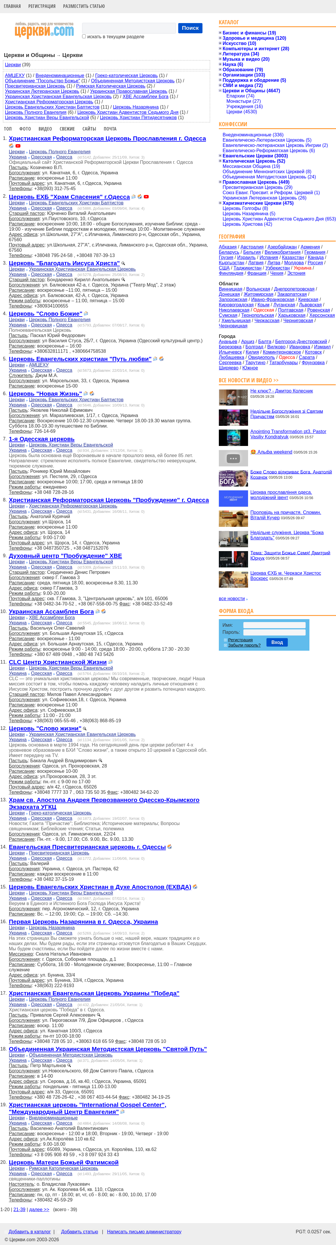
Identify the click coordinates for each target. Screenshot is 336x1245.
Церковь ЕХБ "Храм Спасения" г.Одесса (69, 196)
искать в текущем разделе (113, 36)
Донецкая (229, 294)
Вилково (276, 346)
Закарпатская (292, 294)
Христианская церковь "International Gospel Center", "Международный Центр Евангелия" (87, 1108)
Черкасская (267, 320)
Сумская (228, 315)
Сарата (307, 357)
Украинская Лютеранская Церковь (42, 91)
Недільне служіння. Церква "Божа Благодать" (287, 535)
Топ (8, 129)
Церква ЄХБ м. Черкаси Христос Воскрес (285, 576)
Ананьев (228, 341)
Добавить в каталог (29, 1231)
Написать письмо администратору (144, 1231)
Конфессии (233, 124)
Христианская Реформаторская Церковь (49, 101)
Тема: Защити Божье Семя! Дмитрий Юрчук (290, 555)
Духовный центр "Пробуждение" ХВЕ (65, 555)
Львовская (310, 304)
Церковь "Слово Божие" (45, 313)
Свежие (67, 129)
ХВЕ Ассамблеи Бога (146, 96)
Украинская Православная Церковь (128, 91)
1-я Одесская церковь (42, 438)
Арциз (247, 341)
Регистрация (42, 6)
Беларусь (229, 252)
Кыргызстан (231, 262)
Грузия (226, 257)
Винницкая (230, 288)
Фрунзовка (313, 362)
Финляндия (231, 273)
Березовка (230, 346)
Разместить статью (84, 6)
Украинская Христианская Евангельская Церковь (58, 96)
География (232, 236)
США (224, 267)
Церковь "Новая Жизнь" (45, 393)
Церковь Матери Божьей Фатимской (64, 1162)
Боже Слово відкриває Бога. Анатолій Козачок (291, 474)
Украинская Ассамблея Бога (51, 611)
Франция (256, 273)
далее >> (39, 1209)
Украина (18, 156)
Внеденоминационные (60, 75)
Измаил (322, 346)
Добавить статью (79, 1231)
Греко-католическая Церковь (126, 75)
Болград (254, 346)
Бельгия (252, 252)
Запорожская (233, 299)
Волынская (258, 288)
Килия (252, 352)
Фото (25, 129)
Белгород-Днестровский (301, 341)
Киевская (308, 299)
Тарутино (255, 362)
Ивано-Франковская (273, 299)
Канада (316, 257)
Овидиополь (261, 357)
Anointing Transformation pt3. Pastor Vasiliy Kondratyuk (288, 434)
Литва (273, 262)
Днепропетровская (294, 288)
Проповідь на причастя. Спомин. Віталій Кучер (285, 515)
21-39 (19, 1209)
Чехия (276, 273)
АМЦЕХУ (15, 75)
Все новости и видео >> (249, 380)
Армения (310, 246)
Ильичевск (230, 352)
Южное (250, 367)
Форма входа (236, 611)
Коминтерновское (282, 352)
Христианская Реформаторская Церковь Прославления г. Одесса (107, 138)
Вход (277, 642)
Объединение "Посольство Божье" (42, 80)
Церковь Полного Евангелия (35, 112)
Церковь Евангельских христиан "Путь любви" (80, 358)
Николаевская (234, 310)
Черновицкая (233, 325)
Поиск (190, 28)
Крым (264, 304)
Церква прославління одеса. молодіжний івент (281, 495)
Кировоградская (236, 304)
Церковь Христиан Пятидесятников (138, 117)
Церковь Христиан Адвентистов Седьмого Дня (128, 112)
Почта (110, 129)
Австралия (252, 246)
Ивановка (299, 346)
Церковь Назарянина (136, 107)
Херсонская (322, 315)
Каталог (229, 22)
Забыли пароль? (244, 645)
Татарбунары (283, 362)
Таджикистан (247, 267)
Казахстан (293, 257)
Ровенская (318, 310)
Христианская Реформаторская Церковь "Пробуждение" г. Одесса (109, 499)
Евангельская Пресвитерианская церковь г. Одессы (87, 846)
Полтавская (291, 310)
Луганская (284, 304)
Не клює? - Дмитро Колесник (281, 390)
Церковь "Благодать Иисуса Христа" (64, 263)
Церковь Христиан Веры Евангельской (47, 117)
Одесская (41, 156)
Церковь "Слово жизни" (45, 728)
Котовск (313, 352)
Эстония (296, 273)
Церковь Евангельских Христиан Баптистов (52, 107)
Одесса (64, 156)
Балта (264, 341)
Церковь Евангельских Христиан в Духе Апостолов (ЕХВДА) (100, 886)
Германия (314, 252)
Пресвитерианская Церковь (35, 86)
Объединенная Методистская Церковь (132, 80)
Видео (45, 129)
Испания (268, 257)
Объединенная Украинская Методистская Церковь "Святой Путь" (108, 1049)
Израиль (246, 257)
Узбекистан (277, 267)
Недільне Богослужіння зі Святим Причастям (286, 414)
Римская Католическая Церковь (111, 86)
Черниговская (298, 320)
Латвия (256, 262)
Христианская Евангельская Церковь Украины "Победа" (94, 993)
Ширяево (228, 367)
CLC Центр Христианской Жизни (58, 662)
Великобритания (283, 252)
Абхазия (228, 246)
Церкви (13, 64)
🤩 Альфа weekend (271, 451)
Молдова (294, 262)
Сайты (89, 129)
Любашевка (231, 357)
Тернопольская (257, 315)
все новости (232, 598)
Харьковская (291, 315)
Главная (12, 6)
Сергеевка (230, 362)
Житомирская (258, 294)
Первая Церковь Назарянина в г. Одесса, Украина (83, 921)
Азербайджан (282, 246)
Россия (315, 262)
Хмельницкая (236, 320)
